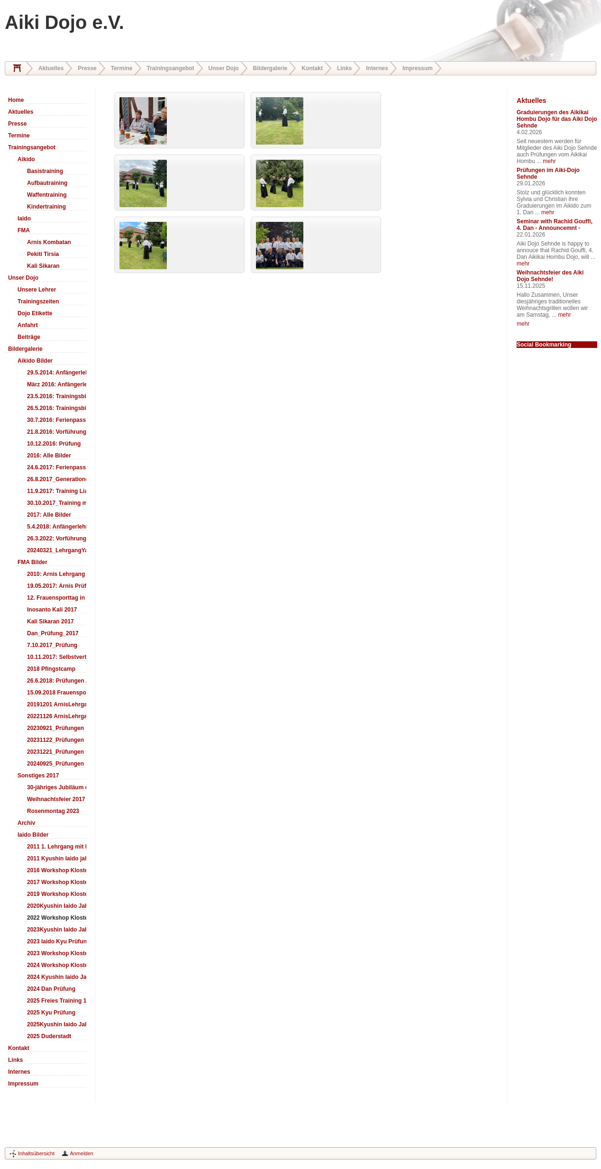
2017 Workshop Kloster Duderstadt (56, 882)
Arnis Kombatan (49, 242)
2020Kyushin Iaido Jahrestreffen (56, 906)
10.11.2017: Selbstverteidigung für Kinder (56, 657)
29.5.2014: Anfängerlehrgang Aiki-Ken (56, 372)
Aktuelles (51, 68)
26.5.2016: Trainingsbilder (56, 408)
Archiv (26, 823)
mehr (549, 161)
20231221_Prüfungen (55, 752)
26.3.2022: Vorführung (56, 538)
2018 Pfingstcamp (51, 669)
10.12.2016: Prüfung (54, 443)
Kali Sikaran (43, 266)
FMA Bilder (32, 562)
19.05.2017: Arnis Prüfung (56, 586)
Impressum (417, 68)
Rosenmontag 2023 (53, 811)
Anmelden (81, 1153)
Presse (87, 68)
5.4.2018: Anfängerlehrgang (56, 526)
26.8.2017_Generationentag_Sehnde (56, 479)
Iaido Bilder (33, 834)
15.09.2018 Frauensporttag (56, 692)
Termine (122, 68)
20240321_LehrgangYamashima (56, 550)
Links (344, 68)
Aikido (26, 159)
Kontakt (312, 68)
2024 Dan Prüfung (51, 989)
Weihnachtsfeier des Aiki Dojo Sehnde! (550, 276)
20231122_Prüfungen (55, 740)
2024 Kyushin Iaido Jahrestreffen (56, 977)
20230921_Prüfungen (55, 728)
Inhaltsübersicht (36, 1153)
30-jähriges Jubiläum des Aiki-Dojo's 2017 (56, 787)
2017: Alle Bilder (49, 514)
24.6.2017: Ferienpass (56, 467)
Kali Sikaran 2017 (50, 621)
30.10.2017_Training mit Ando (56, 503)
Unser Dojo (224, 68)
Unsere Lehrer (37, 289)
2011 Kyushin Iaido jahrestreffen (56, 858)
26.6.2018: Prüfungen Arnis (56, 680)
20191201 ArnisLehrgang (56, 704)
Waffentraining (47, 195)
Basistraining (45, 171)
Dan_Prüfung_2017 (53, 633)
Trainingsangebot (170, 68)
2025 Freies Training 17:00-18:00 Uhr (56, 1000)
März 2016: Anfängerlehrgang (56, 384)
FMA (24, 230)
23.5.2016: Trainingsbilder (56, 396)
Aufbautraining (47, 183)
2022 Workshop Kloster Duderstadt (56, 917)
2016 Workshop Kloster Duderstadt (56, 870)
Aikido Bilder (35, 360)
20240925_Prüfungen (55, 763)
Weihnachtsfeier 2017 (56, 799)
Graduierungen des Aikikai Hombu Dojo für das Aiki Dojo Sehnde (557, 119)
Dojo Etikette (35, 313)
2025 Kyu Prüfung (51, 1012)
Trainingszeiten (38, 301)
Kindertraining (46, 206)
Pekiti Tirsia (43, 254)
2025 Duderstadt (49, 1036)
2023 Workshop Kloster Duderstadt (56, 953)
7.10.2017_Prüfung (52, 645)
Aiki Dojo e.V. (64, 22)
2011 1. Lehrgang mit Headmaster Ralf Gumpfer (56, 846)
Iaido (24, 218)
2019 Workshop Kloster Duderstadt (56, 894)
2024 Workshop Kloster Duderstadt (56, 965)
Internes (377, 68)
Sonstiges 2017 (38, 775)
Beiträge (29, 337)
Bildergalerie (270, 68)
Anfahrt (28, 325)
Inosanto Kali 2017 (52, 609)
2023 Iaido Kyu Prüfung (56, 941)
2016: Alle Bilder (49, 455)
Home (17, 68)
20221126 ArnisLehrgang (56, 716)
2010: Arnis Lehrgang (56, 574)
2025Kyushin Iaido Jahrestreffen (56, 1024)
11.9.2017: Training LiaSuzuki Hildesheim (56, 491)
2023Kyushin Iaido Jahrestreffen (56, 929)
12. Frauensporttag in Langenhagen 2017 (56, 597)
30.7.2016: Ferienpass (56, 420)
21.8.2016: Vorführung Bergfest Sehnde (56, 432)
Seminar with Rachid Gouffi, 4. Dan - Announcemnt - (554, 224)
